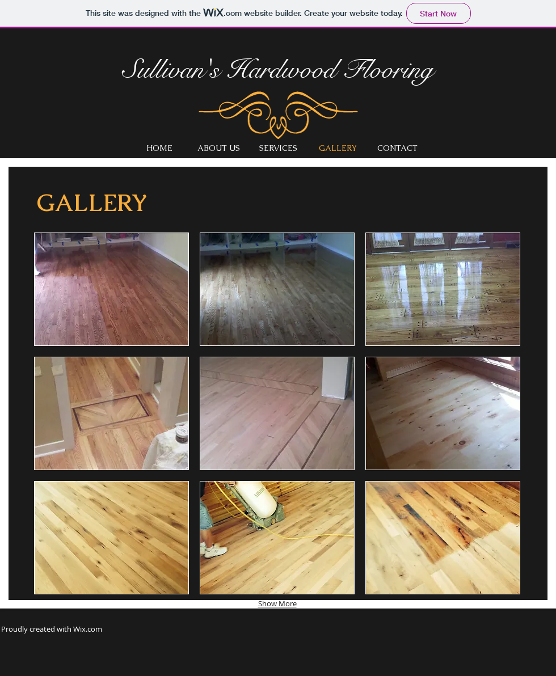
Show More (277, 603)
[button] (111, 289)
